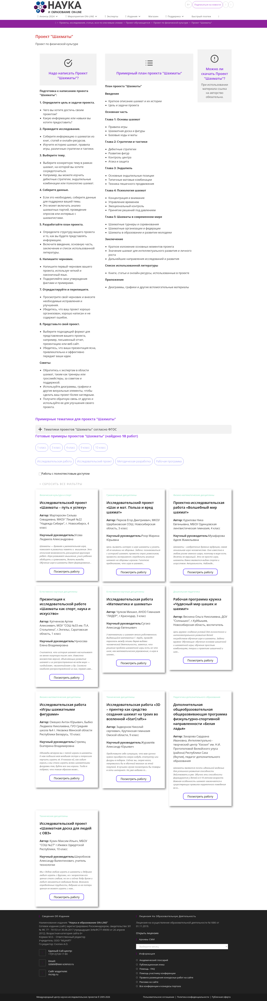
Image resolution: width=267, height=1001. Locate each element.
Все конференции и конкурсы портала (160, 986)
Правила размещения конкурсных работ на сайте (166, 977)
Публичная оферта (221, 997)
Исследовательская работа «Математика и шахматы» (129, 601)
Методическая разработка (134, 461)
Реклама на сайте (148, 981)
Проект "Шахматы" (201, 22)
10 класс (100, 447)
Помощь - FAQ (147, 968)
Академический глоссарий (153, 960)
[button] (207, 4)
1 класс (41, 447)
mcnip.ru (53, 974)
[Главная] (55, 22)
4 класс (70, 447)
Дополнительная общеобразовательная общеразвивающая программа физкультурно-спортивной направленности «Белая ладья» (200, 716)
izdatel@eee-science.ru (61, 964)
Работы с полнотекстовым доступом (64, 473)
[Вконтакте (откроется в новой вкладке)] (225, 4)
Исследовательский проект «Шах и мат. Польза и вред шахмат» (130, 507)
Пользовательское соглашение (158, 997)
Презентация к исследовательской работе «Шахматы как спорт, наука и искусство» (65, 606)
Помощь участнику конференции (157, 973)
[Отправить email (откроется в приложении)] (230, 4)
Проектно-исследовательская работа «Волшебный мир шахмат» (198, 507)
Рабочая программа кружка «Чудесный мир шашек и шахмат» (197, 604)
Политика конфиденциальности (193, 997)
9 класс (85, 447)
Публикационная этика (151, 964)
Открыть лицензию (147, 933)
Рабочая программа (169, 461)
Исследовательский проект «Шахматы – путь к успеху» (63, 505)
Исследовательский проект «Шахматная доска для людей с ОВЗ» (65, 828)
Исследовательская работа (54, 461)
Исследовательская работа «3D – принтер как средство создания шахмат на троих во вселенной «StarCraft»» (133, 711)
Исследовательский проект (94, 461)
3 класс (56, 447)
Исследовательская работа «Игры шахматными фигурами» (63, 709)
